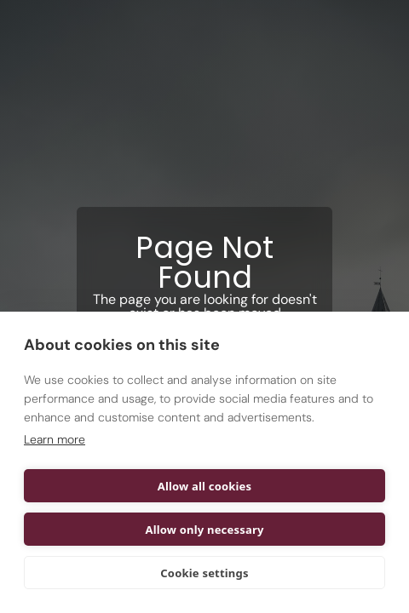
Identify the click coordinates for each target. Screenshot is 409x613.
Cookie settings (204, 573)
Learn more (54, 439)
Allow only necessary (204, 529)
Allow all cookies (205, 486)
